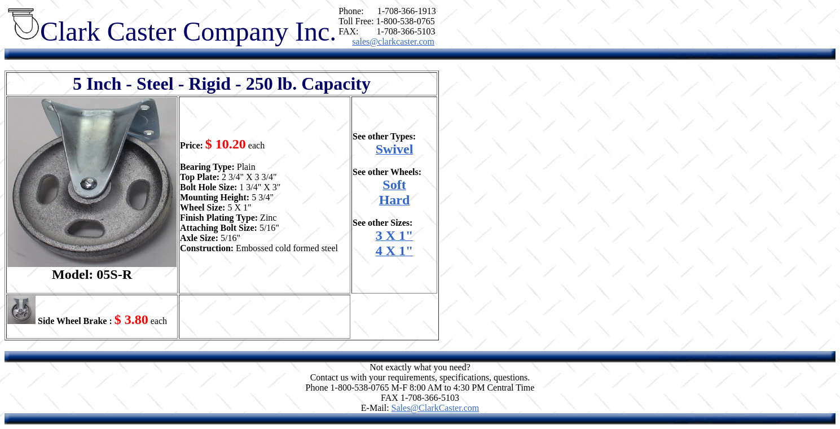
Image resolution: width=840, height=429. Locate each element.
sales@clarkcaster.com (393, 41)
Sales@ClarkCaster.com (436, 408)
